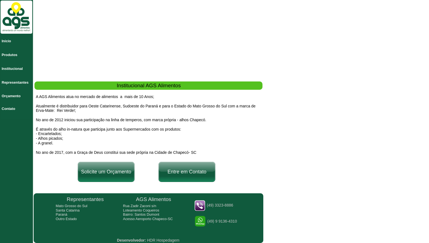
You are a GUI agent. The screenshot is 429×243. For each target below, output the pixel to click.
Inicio (6, 41)
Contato (8, 109)
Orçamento (11, 96)
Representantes (15, 82)
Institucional (12, 69)
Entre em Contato (186, 172)
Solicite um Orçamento (106, 172)
